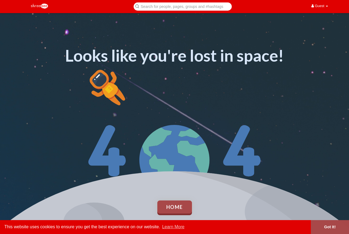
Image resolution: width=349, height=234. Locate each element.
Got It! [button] (330, 227)
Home (174, 207)
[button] (183, 6)
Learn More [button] (173, 226)
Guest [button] (319, 6)
